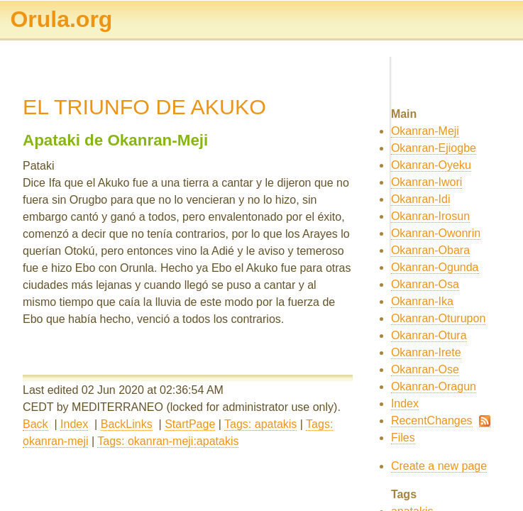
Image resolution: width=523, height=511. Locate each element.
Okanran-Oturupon (438, 318)
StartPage (190, 424)
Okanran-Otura (429, 335)
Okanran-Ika (422, 301)
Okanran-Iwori (426, 182)
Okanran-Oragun (433, 386)
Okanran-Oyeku (431, 165)
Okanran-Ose (425, 369)
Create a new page (439, 466)
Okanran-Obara (430, 250)
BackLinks (127, 424)
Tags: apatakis (260, 424)
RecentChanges (432, 420)
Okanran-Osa (425, 284)
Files (403, 438)
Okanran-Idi (421, 199)
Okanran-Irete (426, 352)
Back (35, 424)
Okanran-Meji (425, 131)
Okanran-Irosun (430, 216)
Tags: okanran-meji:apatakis (167, 441)
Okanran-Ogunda (435, 267)
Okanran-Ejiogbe (433, 148)
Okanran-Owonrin (435, 233)
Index (74, 424)
